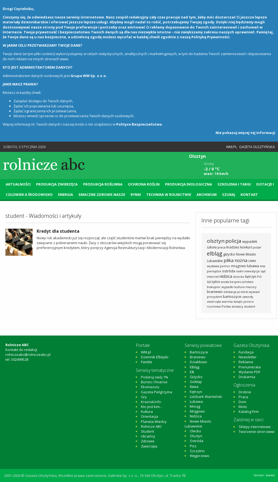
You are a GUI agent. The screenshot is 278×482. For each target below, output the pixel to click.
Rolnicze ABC (151, 426)
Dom (242, 401)
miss (262, 266)
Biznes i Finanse (154, 381)
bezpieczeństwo (242, 282)
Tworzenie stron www (256, 431)
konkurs (246, 247)
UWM (252, 261)
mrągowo (238, 266)
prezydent (214, 297)
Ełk (192, 371)
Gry (144, 396)
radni (240, 271)
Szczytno (197, 450)
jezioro (249, 301)
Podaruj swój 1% (154, 377)
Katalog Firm (249, 411)
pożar (257, 247)
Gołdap (196, 381)
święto (238, 301)
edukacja (229, 292)
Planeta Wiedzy (154, 421)
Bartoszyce (199, 352)
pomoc (225, 266)
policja (233, 240)
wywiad (254, 292)
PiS (259, 276)
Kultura (147, 411)
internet (213, 276)
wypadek (249, 241)
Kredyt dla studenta (58, 231)
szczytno (213, 281)
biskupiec (214, 287)
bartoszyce (232, 296)
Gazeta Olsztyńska (257, 146)
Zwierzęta (149, 446)
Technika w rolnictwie (168, 194)
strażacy (237, 306)
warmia (227, 301)
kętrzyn (250, 276)
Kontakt (249, 194)
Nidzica (196, 416)
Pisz (193, 445)
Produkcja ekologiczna (188, 184)
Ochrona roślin (144, 184)
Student (147, 431)
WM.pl (231, 146)
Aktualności (18, 184)
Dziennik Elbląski (154, 357)
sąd (263, 271)
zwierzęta (214, 301)
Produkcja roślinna (102, 184)
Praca (243, 396)
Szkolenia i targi (234, 184)
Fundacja (246, 352)
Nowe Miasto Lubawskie (198, 424)
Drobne (245, 392)
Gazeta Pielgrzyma (156, 392)
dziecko (238, 276)
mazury (251, 287)
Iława (194, 386)
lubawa (253, 265)
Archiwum (207, 194)
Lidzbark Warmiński (206, 396)
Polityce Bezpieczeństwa (139, 124)
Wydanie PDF (249, 371)
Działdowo (198, 361)
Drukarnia (247, 376)
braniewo (215, 291)
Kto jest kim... (151, 406)
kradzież (232, 247)
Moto (243, 406)
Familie (146, 361)
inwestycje (252, 271)
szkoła (212, 247)
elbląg (214, 253)
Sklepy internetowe (255, 426)
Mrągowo (197, 411)
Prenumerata (250, 367)
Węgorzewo (199, 455)
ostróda (228, 271)
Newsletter (248, 357)
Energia (65, 194)
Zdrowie (147, 441)
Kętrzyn (196, 391)
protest (242, 292)
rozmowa (214, 306)
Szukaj (228, 194)
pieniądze (214, 271)
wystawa (213, 266)
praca (221, 247)
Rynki (136, 194)
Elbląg (194, 367)
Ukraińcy (148, 436)
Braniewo (198, 357)
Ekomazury (150, 386)
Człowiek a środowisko (29, 194)
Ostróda (196, 440)
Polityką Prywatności (210, 36)
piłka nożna (235, 260)
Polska (226, 306)
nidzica (226, 276)
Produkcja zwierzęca (57, 184)
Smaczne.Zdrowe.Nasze (101, 194)
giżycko (229, 254)
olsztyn (216, 240)
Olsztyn (196, 435)
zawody (247, 297)
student (249, 306)
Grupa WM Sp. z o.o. (89, 75)
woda (225, 282)
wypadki (227, 287)
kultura (239, 287)
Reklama (246, 361)
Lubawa (196, 401)
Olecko (195, 431)
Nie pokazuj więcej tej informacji (245, 132)
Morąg (195, 406)
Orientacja (149, 416)
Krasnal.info (151, 401)
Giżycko (196, 376)
